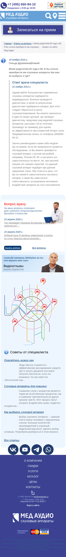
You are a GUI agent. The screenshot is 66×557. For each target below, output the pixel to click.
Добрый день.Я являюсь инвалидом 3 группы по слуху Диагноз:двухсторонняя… (28, 237)
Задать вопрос (13, 248)
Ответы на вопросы (23, 43)
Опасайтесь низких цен (19, 360)
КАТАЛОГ (33, 476)
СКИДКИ (33, 466)
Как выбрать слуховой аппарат (24, 412)
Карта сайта (33, 505)
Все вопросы (39, 248)
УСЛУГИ (33, 471)
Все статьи (11, 440)
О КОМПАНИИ (33, 460)
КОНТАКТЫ (33, 487)
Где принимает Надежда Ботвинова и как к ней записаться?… (29, 224)
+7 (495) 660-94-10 (21, 4)
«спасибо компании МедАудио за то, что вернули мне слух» (34, 263)
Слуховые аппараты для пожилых (25, 386)
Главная (8, 43)
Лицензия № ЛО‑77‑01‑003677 (33, 501)
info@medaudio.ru (41, 497)
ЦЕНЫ (33, 481)
